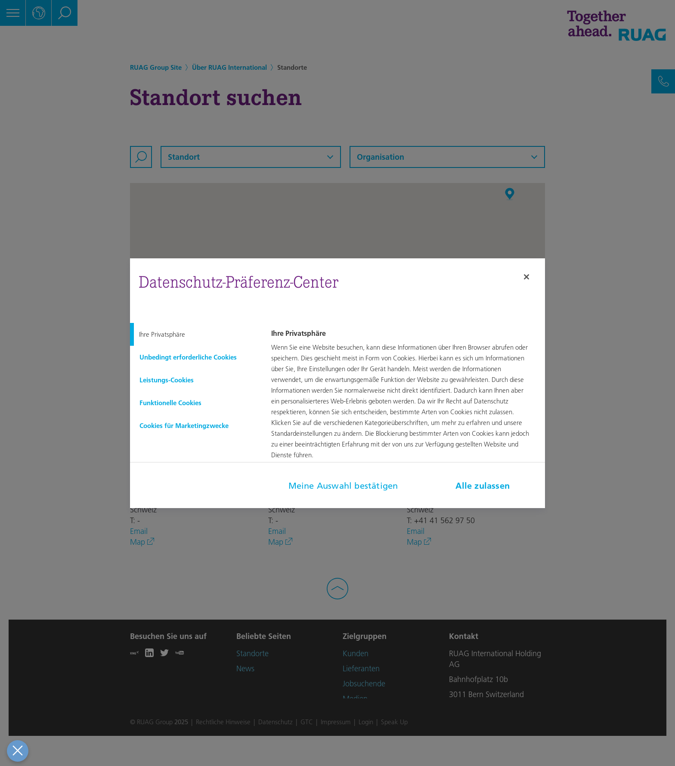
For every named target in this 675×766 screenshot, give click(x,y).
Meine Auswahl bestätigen (343, 486)
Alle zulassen (482, 486)
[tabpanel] (406, 400)
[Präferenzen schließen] (17, 751)
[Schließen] (526, 277)
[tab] (193, 334)
